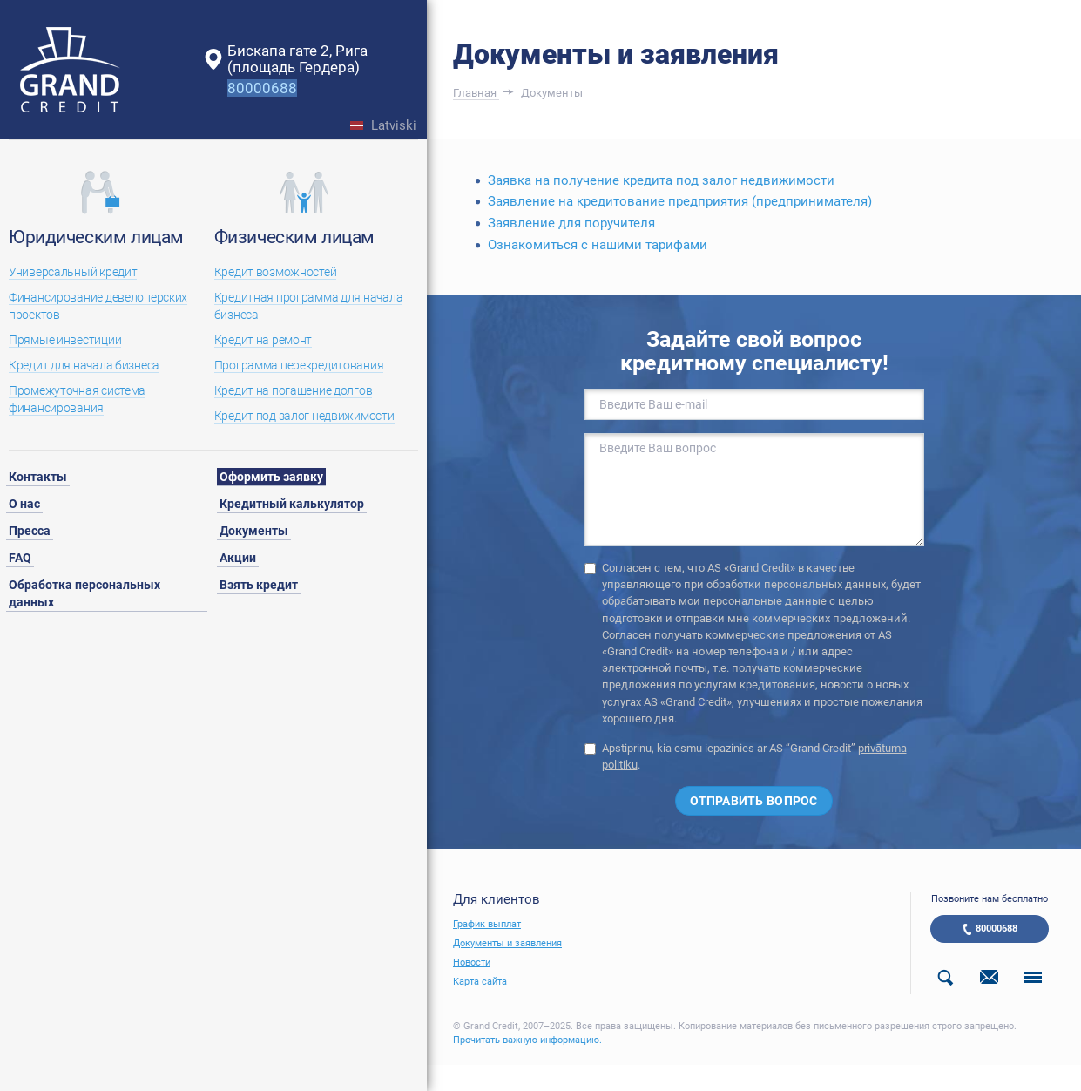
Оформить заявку (271, 477)
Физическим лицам (294, 237)
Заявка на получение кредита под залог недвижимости (661, 180)
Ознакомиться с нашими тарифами (597, 245)
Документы (254, 531)
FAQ (20, 558)
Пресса (30, 531)
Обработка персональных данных (84, 593)
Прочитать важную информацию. (527, 1040)
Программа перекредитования (299, 365)
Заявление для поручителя (571, 223)
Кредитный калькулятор (292, 504)
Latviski (393, 126)
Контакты (38, 477)
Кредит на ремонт (263, 340)
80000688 (996, 928)
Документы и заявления (507, 943)
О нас (24, 504)
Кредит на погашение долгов (293, 390)
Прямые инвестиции (65, 340)
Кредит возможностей (275, 272)
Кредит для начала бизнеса (84, 365)
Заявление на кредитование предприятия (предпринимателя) (680, 201)
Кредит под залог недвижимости (304, 416)
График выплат (487, 924)
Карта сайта (480, 981)
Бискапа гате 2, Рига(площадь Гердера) (297, 59)
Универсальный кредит (73, 272)
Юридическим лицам (96, 237)
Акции (238, 558)
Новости (471, 962)
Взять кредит (259, 585)
